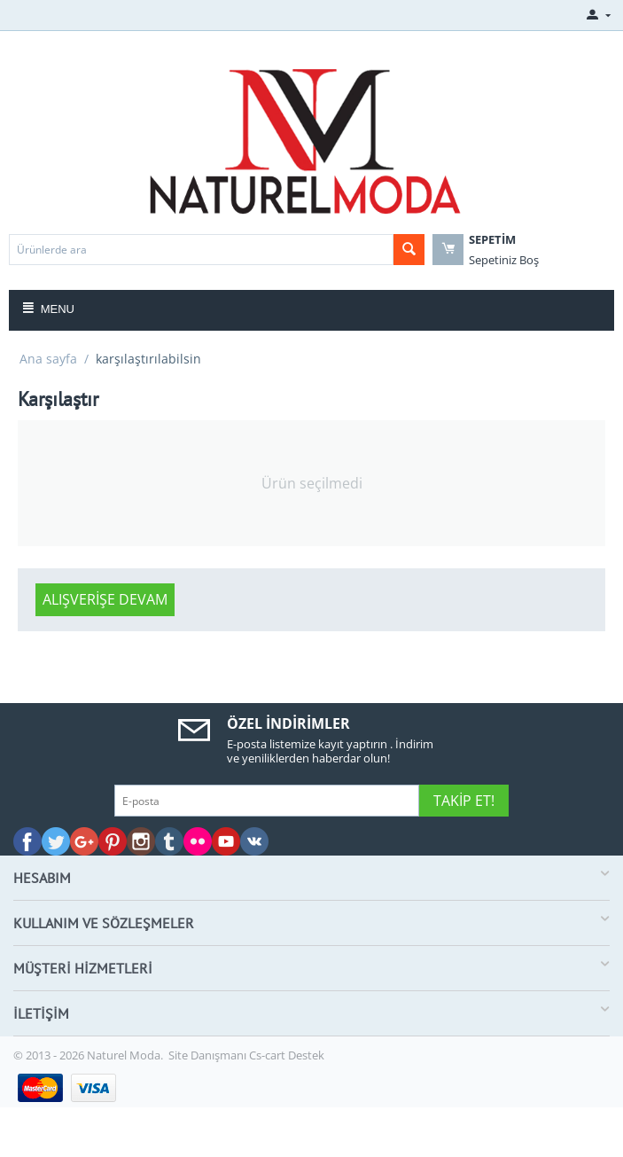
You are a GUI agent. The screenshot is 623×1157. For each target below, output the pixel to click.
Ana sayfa (48, 358)
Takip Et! (464, 800)
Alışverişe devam (105, 599)
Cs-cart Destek (286, 1055)
